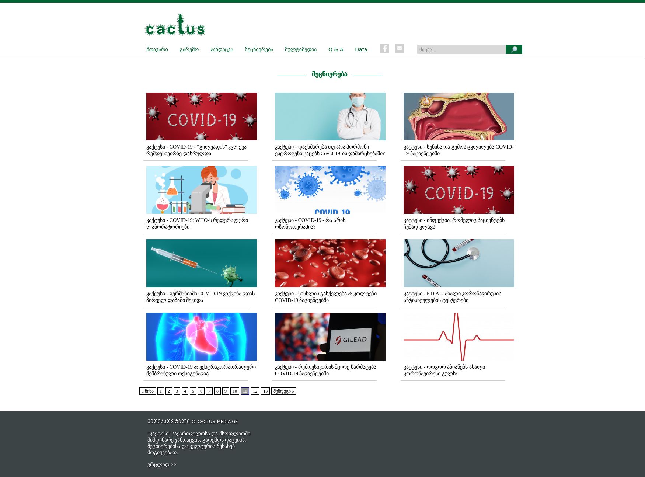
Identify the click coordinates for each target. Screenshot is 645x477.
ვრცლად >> (161, 464)
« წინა (148, 391)
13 (265, 391)
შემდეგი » (283, 391)
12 (255, 391)
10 (235, 391)
